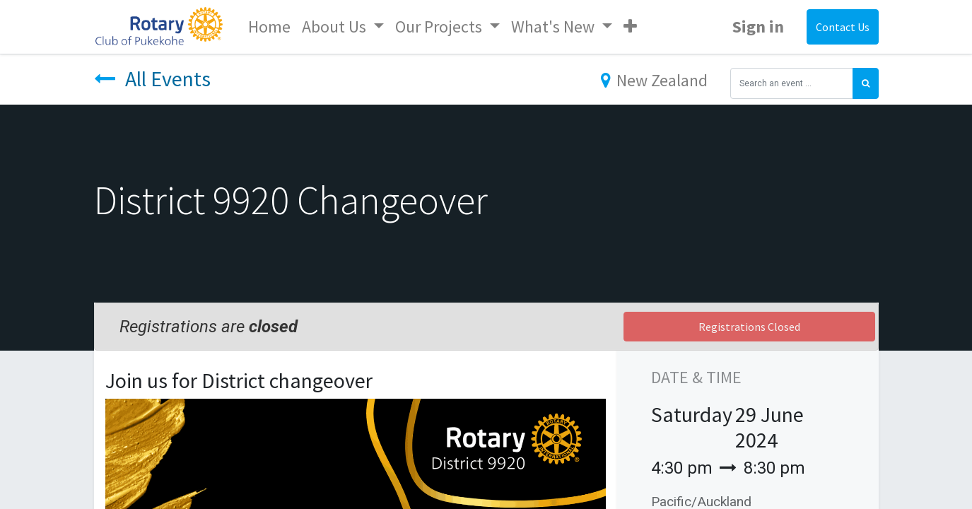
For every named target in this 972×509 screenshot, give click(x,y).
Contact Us (842, 27)
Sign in (758, 26)
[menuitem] (269, 26)
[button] (630, 26)
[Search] (866, 83)
